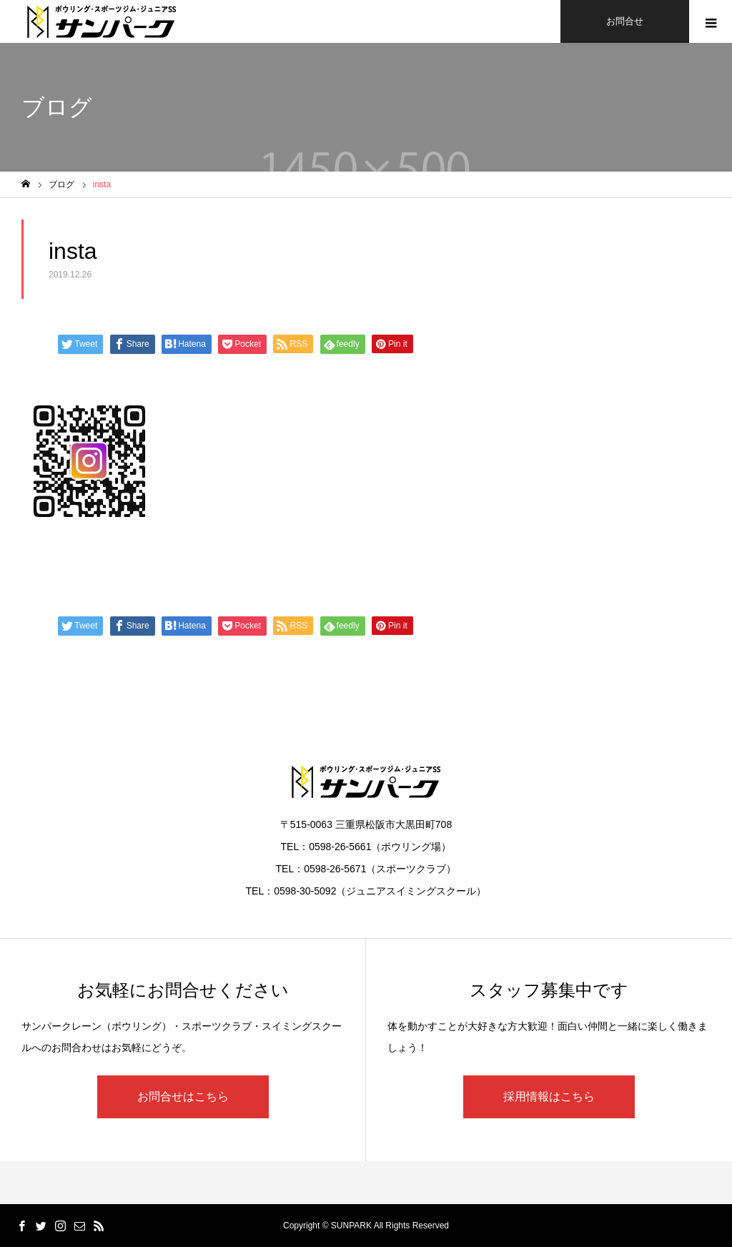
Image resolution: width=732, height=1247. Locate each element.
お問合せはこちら (183, 1096)
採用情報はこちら (549, 1096)
